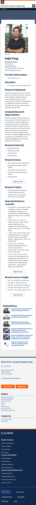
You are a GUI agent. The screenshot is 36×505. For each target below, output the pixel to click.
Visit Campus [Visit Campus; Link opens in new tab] (5, 452)
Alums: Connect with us (7, 397)
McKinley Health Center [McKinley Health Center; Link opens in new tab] (8, 476)
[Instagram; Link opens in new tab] (4, 366)
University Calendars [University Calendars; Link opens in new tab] (7, 464)
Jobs (2, 404)
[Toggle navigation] (33, 5)
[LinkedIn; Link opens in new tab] (9, 366)
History (3, 402)
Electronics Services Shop (8, 410)
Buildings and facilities (7, 399)
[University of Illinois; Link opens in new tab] (7, 433)
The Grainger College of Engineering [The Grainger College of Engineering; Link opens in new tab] (11, 378)
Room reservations (6, 401)
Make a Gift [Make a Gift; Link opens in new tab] (22, 386)
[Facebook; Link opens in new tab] (7, 366)
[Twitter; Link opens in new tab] (2, 366)
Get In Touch (8, 386)
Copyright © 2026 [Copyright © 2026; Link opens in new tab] (7, 497)
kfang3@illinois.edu (10, 66)
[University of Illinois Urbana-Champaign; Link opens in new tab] (2, 2)
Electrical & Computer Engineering (16, 361)
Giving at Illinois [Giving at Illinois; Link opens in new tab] (5, 461)
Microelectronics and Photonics (17, 170)
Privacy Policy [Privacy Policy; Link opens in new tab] (20, 492)
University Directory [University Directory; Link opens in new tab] (7, 467)
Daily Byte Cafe (5, 406)
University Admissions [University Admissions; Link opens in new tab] (7, 443)
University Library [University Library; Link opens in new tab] (6, 483)
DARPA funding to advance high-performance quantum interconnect (21, 323)
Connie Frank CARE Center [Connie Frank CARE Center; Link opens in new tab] (8, 479)
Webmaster (5, 501)
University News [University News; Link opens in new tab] (5, 449)
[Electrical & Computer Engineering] (13, 6)
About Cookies (5, 492)
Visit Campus (4, 421)
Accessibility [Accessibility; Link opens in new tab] (20, 497)
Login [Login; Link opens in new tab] (15, 501)
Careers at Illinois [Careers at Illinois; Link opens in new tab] (6, 446)
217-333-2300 (8, 374)
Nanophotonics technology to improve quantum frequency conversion (21, 309)
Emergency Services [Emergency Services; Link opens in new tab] (7, 473)
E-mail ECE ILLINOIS (6, 419)
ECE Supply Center (6, 408)
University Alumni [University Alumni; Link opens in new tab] (6, 458)
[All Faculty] (4, 9)
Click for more (18, 182)
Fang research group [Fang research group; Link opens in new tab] (14, 78)
